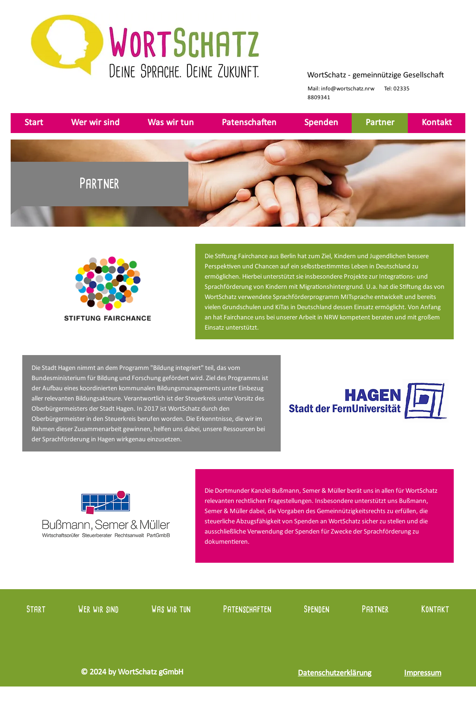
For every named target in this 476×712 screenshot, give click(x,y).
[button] (171, 123)
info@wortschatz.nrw (347, 89)
